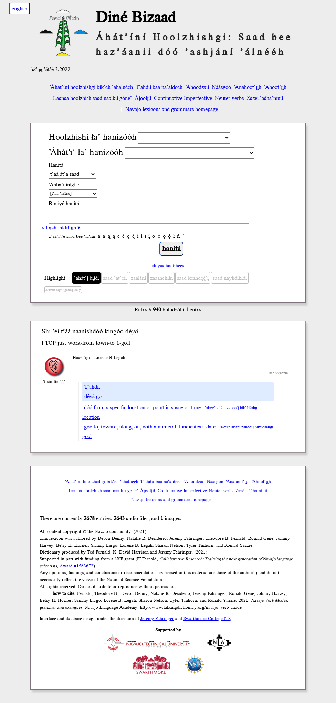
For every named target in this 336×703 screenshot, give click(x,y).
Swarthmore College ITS (207, 618)
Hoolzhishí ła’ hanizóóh (93, 137)
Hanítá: (57, 165)
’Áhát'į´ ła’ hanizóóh (86, 152)
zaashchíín (161, 278)
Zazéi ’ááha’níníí (264, 98)
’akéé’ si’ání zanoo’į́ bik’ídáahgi (231, 408)
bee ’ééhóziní (279, 373)
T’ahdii (92, 387)
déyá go (93, 396)
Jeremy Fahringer (157, 618)
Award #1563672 (76, 565)
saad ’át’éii (115, 278)
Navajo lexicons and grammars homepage (168, 109)
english (19, 8)
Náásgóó (221, 87)
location (91, 417)
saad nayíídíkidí (230, 278)
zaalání (138, 278)
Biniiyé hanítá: (65, 203)
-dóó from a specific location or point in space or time (141, 407)
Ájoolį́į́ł (143, 98)
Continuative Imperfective (183, 98)
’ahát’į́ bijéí (86, 278)
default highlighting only (63, 290)
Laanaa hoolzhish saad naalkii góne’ (92, 98)
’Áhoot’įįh (275, 87)
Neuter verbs (229, 98)
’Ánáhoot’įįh (247, 87)
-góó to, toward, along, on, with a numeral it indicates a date (149, 427)
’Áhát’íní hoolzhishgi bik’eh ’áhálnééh (91, 87)
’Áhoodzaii (197, 87)
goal (87, 436)
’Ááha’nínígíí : (64, 184)
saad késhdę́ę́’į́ (193, 278)
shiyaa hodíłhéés (168, 265)
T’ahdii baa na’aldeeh (159, 87)
